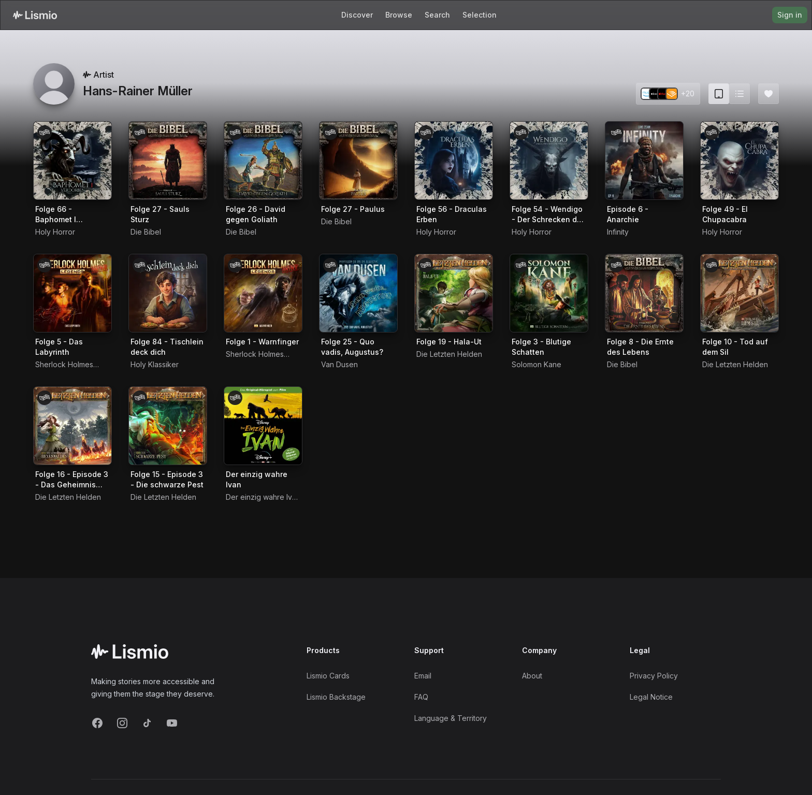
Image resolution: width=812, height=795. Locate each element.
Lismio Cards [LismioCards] (328, 675)
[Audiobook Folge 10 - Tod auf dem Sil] (739, 293)
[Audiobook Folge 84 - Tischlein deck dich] (167, 293)
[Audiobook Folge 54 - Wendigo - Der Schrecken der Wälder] (549, 160)
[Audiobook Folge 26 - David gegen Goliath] (263, 160)
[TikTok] (147, 723)
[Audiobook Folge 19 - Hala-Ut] (453, 293)
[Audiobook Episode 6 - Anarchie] (644, 160)
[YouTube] (172, 723)
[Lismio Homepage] (35, 15)
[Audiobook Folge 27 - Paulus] (358, 160)
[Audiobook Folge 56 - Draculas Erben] (453, 160)
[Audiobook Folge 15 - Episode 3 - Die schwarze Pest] (167, 425)
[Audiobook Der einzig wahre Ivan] (263, 425)
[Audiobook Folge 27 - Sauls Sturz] (167, 160)
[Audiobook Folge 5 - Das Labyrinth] (72, 293)
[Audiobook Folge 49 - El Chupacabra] (739, 160)
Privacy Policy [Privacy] (654, 675)
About (532, 675)
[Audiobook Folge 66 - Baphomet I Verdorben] (72, 160)
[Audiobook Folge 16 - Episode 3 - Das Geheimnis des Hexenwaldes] (72, 425)
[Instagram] (122, 723)
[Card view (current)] (718, 93)
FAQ (421, 696)
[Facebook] (97, 723)
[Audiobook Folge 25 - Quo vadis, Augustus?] (358, 293)
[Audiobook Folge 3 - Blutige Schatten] (549, 293)
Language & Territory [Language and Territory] (450, 718)
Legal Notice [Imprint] (651, 696)
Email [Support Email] (422, 675)
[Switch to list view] (739, 93)
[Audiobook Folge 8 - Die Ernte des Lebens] (644, 293)
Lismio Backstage (336, 696)
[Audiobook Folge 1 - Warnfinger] (263, 293)
